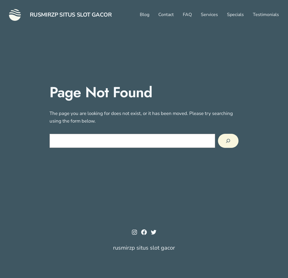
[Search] (228, 141)
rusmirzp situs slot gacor (71, 15)
